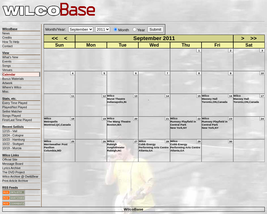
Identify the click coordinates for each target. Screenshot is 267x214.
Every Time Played (14, 103)
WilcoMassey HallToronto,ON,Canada (214, 98)
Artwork (7, 83)
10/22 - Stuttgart (13, 144)
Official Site (9, 159)
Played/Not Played (14, 107)
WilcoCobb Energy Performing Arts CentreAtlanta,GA (154, 146)
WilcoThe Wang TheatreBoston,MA (119, 121)
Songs (6, 65)
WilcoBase (133, 209)
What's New (10, 57)
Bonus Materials (13, 78)
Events (6, 61)
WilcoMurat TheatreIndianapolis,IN (116, 98)
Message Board (12, 163)
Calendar (9, 74)
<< (55, 38)
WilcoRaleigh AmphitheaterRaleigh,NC (116, 146)
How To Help (10, 41)
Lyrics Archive (11, 168)
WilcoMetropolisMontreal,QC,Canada (57, 121)
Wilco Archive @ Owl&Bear (20, 176)
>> (253, 38)
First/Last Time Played (17, 120)
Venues (7, 70)
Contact (7, 46)
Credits (7, 37)
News (6, 33)
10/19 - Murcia (11, 148)
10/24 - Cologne (13, 135)
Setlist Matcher (12, 111)
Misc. (5, 91)
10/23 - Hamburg (13, 139)
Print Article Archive (15, 180)
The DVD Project (13, 172)
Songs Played (11, 115)
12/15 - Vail (9, 131)
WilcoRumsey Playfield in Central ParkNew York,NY (183, 123)
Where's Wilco (11, 87)
